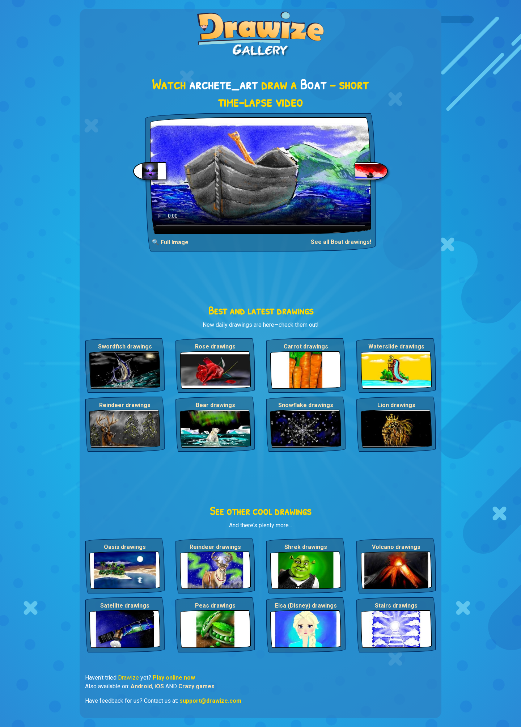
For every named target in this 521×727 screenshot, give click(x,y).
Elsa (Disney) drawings (306, 605)
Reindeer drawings (125, 405)
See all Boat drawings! (341, 241)
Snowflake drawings (305, 405)
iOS (159, 686)
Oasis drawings (125, 547)
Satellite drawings (124, 605)
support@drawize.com (210, 700)
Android (141, 686)
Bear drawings (215, 405)
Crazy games (196, 686)
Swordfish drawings (125, 346)
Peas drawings (215, 605)
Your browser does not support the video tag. (261, 175)
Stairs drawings (396, 605)
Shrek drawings (305, 547)
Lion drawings (396, 405)
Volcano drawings (396, 547)
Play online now (174, 677)
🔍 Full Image (170, 242)
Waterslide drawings (396, 346)
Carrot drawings (306, 346)
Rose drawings (215, 346)
